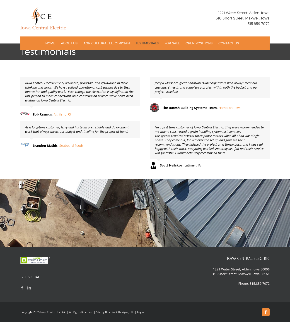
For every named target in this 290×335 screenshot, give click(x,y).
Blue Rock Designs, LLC (119, 312)
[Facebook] (22, 287)
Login (140, 312)
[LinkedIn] (29, 287)
